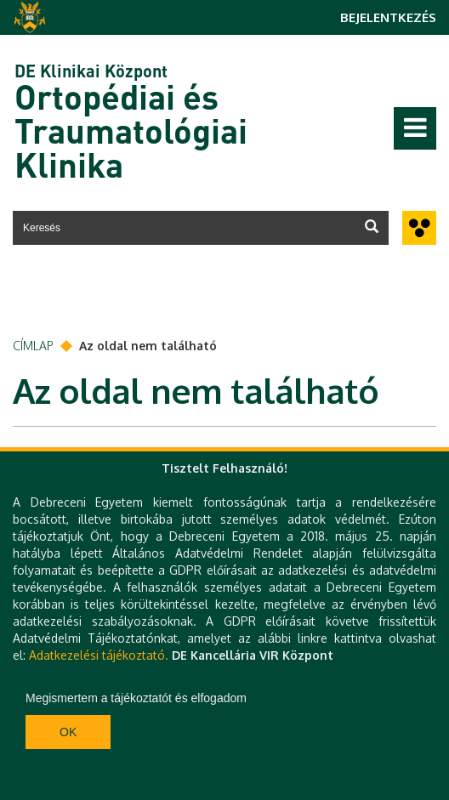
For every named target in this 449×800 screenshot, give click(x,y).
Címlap (33, 345)
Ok (68, 732)
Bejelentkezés (388, 17)
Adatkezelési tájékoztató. (98, 655)
